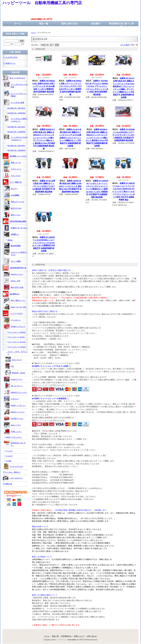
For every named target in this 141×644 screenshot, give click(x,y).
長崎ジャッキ (12, 162)
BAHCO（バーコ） (14, 412)
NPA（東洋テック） (15, 300)
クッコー (9, 451)
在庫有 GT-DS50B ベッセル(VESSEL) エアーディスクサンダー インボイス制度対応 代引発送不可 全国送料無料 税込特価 (123, 134)
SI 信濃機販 (11, 195)
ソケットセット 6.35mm (16, 332)
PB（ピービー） (13, 385)
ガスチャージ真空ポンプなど (15, 252)
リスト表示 (124, 45)
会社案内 (95, 23)
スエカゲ (9, 456)
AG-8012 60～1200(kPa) (16, 113)
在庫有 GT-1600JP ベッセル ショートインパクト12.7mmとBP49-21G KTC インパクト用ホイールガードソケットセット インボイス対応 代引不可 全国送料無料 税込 (123, 191)
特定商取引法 (66, 636)
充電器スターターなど (15, 228)
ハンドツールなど (13, 313)
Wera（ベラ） (12, 425)
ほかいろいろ (13, 359)
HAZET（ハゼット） (15, 405)
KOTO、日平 (12, 281)
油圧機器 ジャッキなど (15, 156)
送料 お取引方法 (69, 23)
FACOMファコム (13, 418)
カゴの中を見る (11, 57)
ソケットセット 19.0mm (16, 347)
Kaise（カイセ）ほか (15, 307)
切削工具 (8, 484)
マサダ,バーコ (12, 169)
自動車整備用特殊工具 (14, 267)
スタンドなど (12, 175)
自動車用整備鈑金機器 (14, 221)
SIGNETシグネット (14, 326)
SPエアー (11, 188)
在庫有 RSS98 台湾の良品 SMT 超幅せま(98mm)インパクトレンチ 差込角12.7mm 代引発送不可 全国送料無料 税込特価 (70, 186)
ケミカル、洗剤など (12, 472)
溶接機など (11, 234)
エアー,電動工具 (12, 182)
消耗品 (9, 240)
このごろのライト (13, 478)
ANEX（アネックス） (14, 437)
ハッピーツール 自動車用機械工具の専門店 (42, 3)
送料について (79, 636)
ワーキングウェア (13, 466)
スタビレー (11, 399)
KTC (9, 366)
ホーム (17, 23)
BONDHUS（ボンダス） (15, 443)
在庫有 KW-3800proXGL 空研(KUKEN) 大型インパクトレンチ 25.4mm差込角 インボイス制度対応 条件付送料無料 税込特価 (43, 86)
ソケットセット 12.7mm (16, 342)
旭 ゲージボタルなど (14, 78)
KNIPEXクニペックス (15, 392)
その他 (8, 461)
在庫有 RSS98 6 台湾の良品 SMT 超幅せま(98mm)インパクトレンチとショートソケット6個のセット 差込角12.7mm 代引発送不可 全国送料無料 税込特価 (97, 137)
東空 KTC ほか (13, 208)
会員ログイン (11, 63)
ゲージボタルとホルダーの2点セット (15, 137)
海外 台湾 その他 (13, 287)
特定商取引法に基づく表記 (121, 25)
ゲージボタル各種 (14, 102)
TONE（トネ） (13, 431)
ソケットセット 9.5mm (16, 337)
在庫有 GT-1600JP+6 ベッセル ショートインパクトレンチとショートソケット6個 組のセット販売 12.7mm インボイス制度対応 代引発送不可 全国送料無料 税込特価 (97, 189)
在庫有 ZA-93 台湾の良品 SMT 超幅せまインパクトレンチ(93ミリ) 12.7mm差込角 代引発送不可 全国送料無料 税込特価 (43, 186)
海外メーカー (12, 215)
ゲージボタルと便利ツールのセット (15, 119)
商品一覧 (43, 23)
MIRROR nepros (15, 372)
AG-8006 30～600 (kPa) (16, 108)
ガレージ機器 (12, 261)
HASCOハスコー (13, 274)
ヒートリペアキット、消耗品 (15, 94)
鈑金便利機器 (12, 245)
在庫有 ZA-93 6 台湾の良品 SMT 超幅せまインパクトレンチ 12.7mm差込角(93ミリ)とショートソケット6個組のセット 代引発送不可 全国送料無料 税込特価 (70, 137)
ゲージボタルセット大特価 (15, 84)
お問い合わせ (92, 636)
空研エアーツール (14, 201)
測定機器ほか (11, 294)
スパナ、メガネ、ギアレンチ (17, 353)
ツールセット (12, 320)
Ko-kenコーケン (13, 379)
